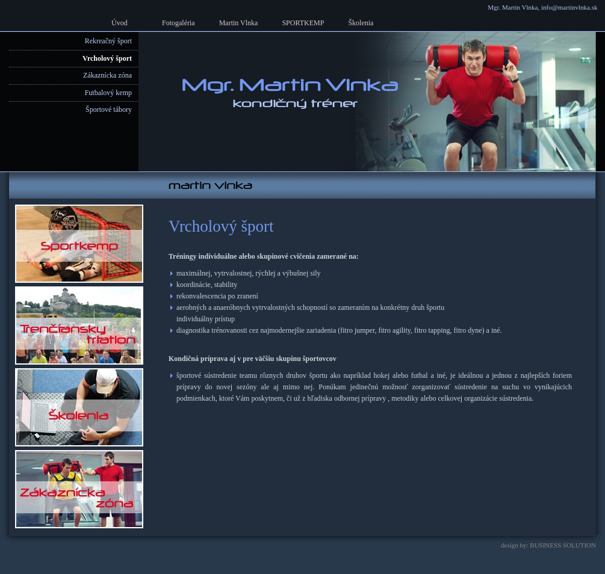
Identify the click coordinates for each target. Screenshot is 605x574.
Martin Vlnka (238, 23)
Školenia (360, 23)
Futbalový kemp (108, 92)
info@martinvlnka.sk (569, 7)
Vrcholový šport (107, 58)
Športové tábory (108, 109)
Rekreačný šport (108, 41)
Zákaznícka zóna (107, 75)
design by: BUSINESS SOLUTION (548, 545)
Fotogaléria (178, 23)
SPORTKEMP (303, 23)
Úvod (119, 23)
